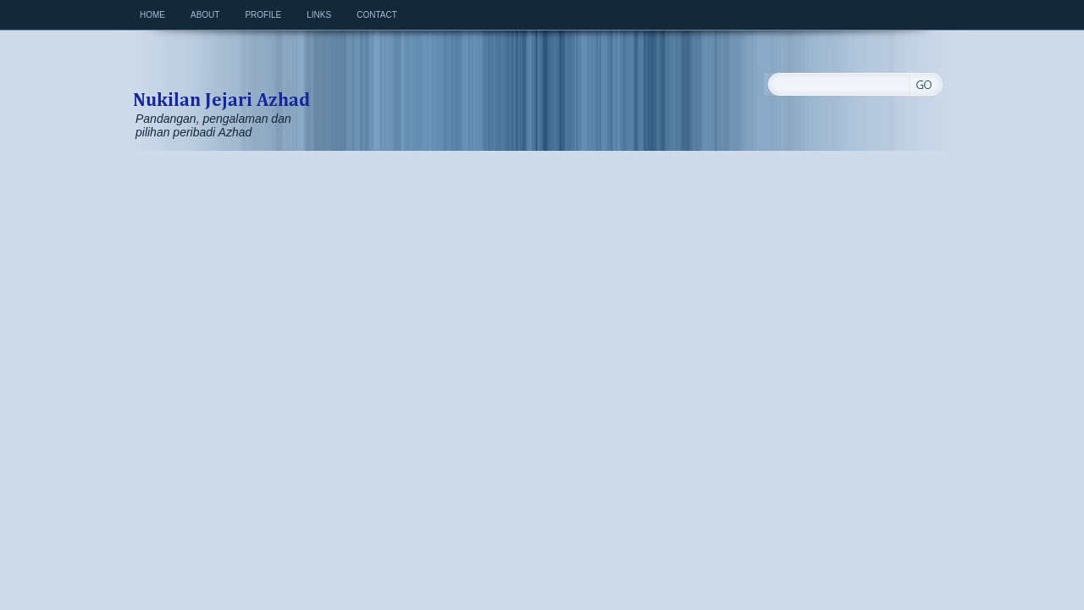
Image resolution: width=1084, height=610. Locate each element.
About (205, 14)
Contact (377, 14)
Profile (263, 14)
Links (319, 14)
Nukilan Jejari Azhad (221, 81)
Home (152, 14)
